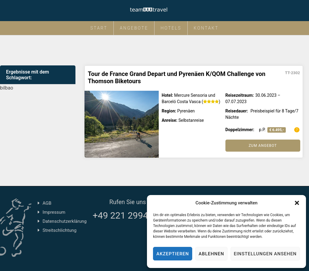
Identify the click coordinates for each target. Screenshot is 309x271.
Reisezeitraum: (239, 95)
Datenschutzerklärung (65, 221)
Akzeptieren (172, 254)
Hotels (171, 28)
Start (99, 28)
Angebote (134, 28)
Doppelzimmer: (239, 129)
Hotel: (167, 95)
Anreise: (169, 120)
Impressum (54, 212)
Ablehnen (211, 254)
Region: (169, 111)
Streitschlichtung (59, 230)
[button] (297, 203)
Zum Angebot (263, 145)
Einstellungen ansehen (265, 254)
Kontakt (206, 28)
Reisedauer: (236, 111)
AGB (47, 203)
